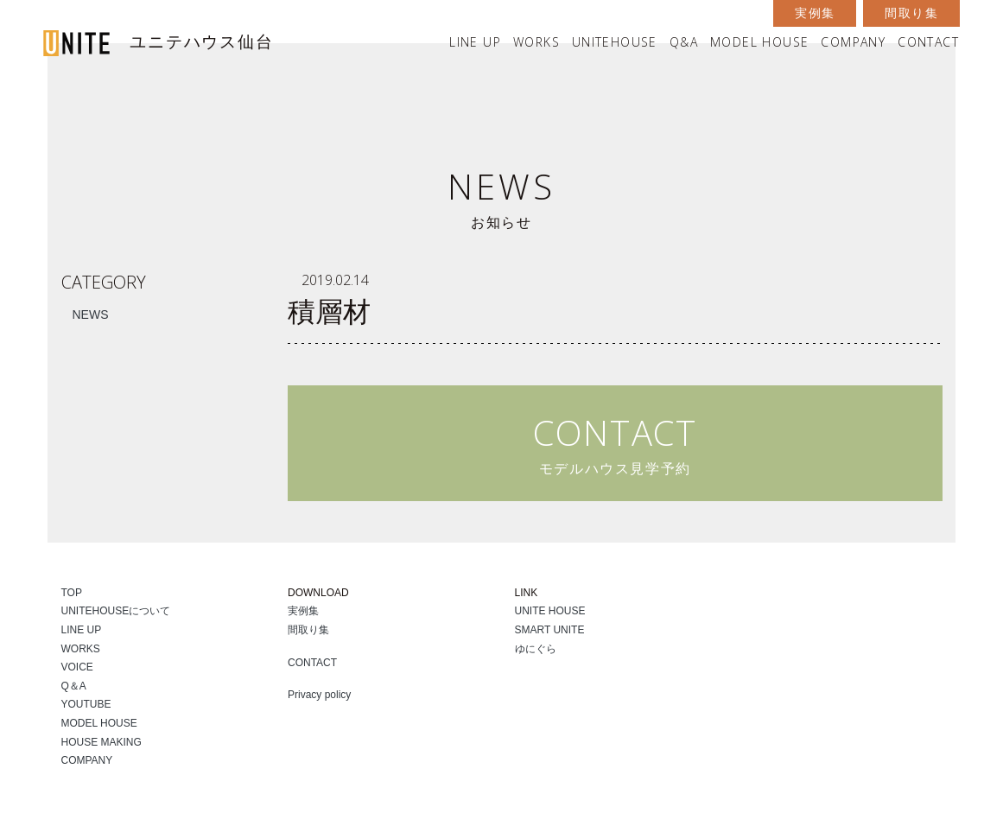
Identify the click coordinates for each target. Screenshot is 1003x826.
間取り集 (911, 13)
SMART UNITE (550, 630)
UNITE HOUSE (550, 611)
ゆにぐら (535, 649)
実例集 (815, 13)
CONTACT (928, 42)
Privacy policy (319, 695)
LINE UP (475, 42)
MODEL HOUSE (759, 42)
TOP (71, 593)
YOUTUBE (86, 704)
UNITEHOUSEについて (116, 611)
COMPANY (853, 42)
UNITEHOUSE (614, 42)
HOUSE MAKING (101, 742)
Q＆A (73, 686)
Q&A (684, 42)
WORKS (536, 42)
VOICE (77, 667)
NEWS (91, 314)
